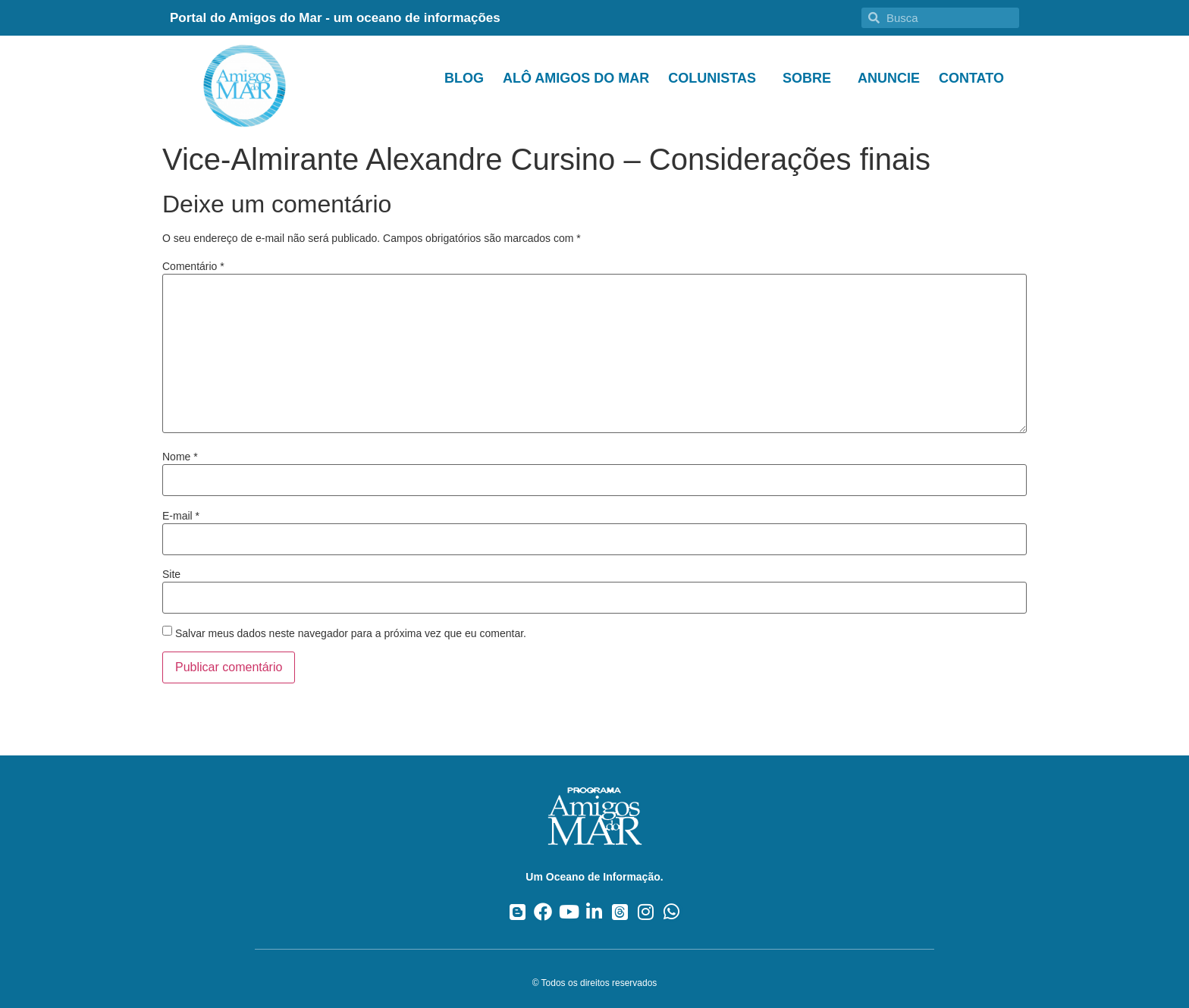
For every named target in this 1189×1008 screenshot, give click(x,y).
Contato (971, 78)
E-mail (180, 515)
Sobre (811, 78)
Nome (180, 456)
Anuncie (889, 78)
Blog (464, 78)
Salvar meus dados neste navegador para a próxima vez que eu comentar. (350, 633)
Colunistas (716, 78)
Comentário (193, 266)
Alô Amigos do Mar (576, 78)
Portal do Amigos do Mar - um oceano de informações (335, 18)
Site (171, 574)
